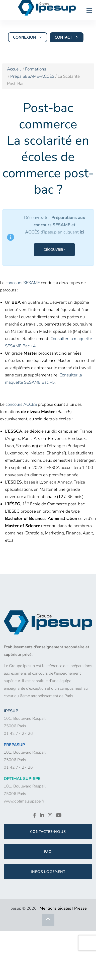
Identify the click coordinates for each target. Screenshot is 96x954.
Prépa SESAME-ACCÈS (32, 76)
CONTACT (67, 37)
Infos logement (48, 871)
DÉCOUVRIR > (54, 249)
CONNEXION (28, 37)
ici (82, 232)
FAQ (48, 851)
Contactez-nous (48, 831)
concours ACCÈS (21, 404)
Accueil (14, 69)
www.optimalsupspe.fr (24, 801)
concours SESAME (23, 283)
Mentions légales (55, 908)
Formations (35, 69)
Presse (80, 908)
